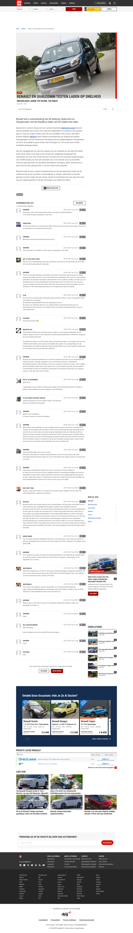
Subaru (98, 882)
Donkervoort (42, 875)
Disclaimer (50, 867)
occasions (91, 508)
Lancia (60, 877)
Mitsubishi (80, 877)
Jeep (39, 896)
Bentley (21, 884)
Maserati (60, 889)
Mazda (60, 891)
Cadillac (22, 889)
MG (59, 898)
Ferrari (40, 880)
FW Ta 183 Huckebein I (30, 380)
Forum (72, 3)
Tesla (97, 887)
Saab (78, 898)
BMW (21, 887)
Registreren (57, 671)
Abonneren (51, 859)
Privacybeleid (55, 920)
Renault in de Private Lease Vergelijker (101, 767)
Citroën (21, 893)
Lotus (59, 884)
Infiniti (40, 891)
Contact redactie (69, 861)
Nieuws (27, 3)
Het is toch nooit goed (31, 259)
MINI (78, 875)
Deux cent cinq (28, 488)
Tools (63, 3)
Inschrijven (107, 842)
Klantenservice (86, 859)
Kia (39, 898)
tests (90, 515)
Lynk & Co (61, 887)
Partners (101, 867)
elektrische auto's (68, 128)
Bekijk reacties (50, 188)
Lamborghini (62, 875)
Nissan (79, 882)
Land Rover (61, 880)
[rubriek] (57, 9)
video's (90, 511)
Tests (35, 3)
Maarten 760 (27, 330)
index (90, 521)
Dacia (21, 898)
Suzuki (98, 884)
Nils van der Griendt (30, 625)
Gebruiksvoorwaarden (106, 864)
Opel (78, 884)
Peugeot (79, 887)
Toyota (98, 889)
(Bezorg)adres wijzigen (89, 864)
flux (24, 295)
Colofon (67, 864)
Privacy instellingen (69, 920)
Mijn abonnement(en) (89, 867)
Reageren (79, 203)
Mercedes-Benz (63, 896)
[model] (40, 9)
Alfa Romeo (23, 875)
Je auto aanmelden (70, 867)
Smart (98, 880)
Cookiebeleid (43, 920)
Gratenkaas (27, 568)
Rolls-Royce (81, 896)
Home (17, 28)
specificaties (92, 504)
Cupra (21, 896)
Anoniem (26, 552)
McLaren (60, 893)
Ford (39, 884)
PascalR (26, 502)
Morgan (79, 880)
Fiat (39, 882)
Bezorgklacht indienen (89, 861)
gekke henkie (27, 536)
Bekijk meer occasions (100, 739)
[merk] (24, 9)
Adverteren (50, 861)
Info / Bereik (103, 861)
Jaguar (40, 893)
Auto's (43, 3)
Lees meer (93, 593)
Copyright (50, 864)
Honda (40, 887)
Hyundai (41, 889)
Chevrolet (22, 891)
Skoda (98, 877)
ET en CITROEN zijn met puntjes (34, 398)
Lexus (59, 882)
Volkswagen (100, 891)
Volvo (98, 893)
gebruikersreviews (94, 518)
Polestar (79, 889)
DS (39, 877)
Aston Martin (23, 880)
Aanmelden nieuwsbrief (72, 859)
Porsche (79, 891)
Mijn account (103, 859)
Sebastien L (27, 223)
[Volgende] (27, 738)
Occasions (54, 3)
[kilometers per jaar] (110, 754)
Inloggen (44, 671)
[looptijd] (97, 754)
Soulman (26, 318)
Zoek (74, 9)
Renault (33, 136)
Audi (20, 882)
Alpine (21, 877)
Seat (97, 875)
